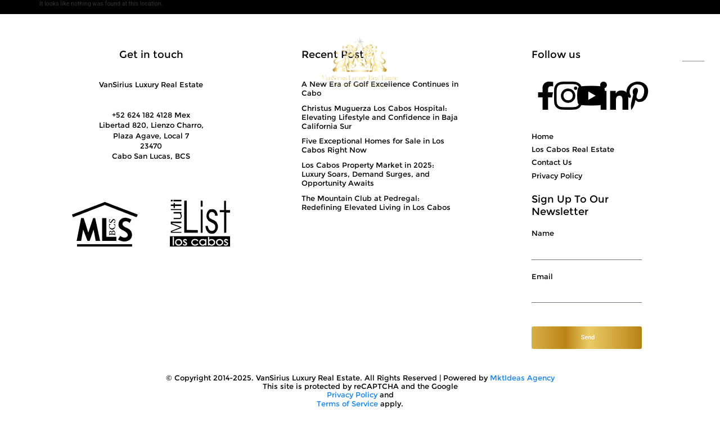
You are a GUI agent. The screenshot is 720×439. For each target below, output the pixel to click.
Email (542, 276)
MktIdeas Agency (522, 378)
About (90, 61)
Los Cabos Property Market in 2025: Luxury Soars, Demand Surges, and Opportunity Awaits (368, 173)
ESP (693, 56)
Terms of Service (347, 404)
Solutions (163, 61)
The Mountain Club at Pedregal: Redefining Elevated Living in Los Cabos (376, 203)
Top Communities (460, 61)
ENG (693, 66)
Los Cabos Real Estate (573, 149)
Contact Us (548, 61)
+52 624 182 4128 (624, 61)
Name (543, 233)
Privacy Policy (557, 175)
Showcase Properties (255, 61)
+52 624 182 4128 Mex (151, 114)
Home (543, 136)
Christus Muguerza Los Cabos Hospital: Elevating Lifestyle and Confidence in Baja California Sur (380, 117)
